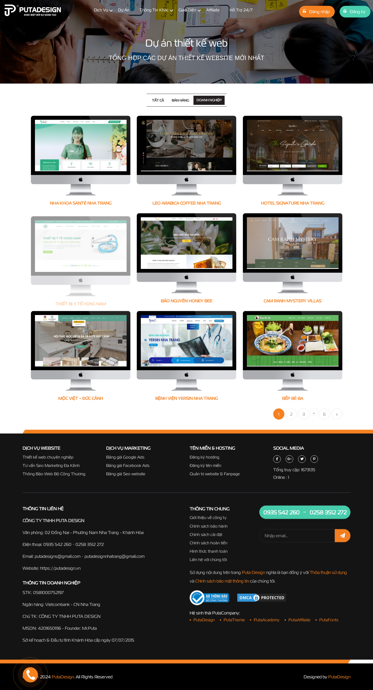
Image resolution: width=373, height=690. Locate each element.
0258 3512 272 (89, 544)
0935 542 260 (57, 544)
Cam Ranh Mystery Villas (292, 301)
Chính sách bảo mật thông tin (222, 582)
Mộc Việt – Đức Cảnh (80, 399)
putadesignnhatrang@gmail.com (115, 556)
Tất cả (158, 100)
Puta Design (253, 573)
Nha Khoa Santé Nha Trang (80, 203)
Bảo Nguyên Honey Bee (186, 301)
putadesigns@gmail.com (58, 556)
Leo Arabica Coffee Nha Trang (186, 203)
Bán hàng (180, 100)
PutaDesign (63, 676)
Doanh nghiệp (209, 100)
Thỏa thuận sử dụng (328, 573)
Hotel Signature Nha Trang (292, 203)
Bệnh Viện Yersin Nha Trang (186, 399)
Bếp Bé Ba (292, 399)
